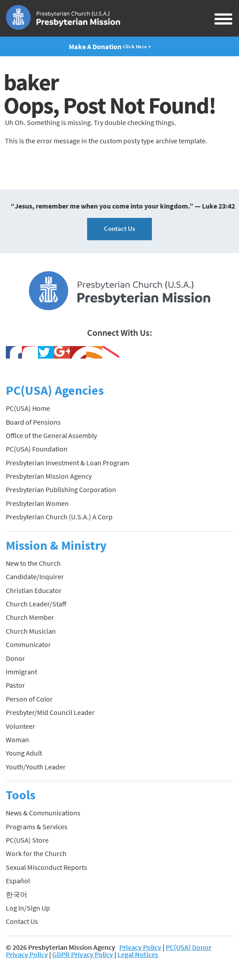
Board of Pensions (33, 422)
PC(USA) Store (27, 839)
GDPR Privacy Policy (82, 954)
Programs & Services (36, 826)
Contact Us (119, 228)
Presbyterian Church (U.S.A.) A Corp (59, 516)
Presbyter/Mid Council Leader (50, 712)
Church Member (30, 617)
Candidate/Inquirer (35, 576)
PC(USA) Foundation (36, 448)
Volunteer (20, 726)
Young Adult (24, 752)
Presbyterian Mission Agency (49, 476)
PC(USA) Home (28, 408)
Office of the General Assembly (51, 435)
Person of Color (29, 698)
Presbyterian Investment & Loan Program (67, 462)
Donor (15, 658)
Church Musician (31, 631)
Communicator (28, 644)
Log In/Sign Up (28, 907)
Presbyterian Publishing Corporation (61, 489)
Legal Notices (137, 954)
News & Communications (43, 812)
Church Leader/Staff (36, 603)
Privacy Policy (140, 947)
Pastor (15, 685)
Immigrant (21, 671)
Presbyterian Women (37, 503)
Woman (17, 739)
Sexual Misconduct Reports (46, 867)
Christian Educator (34, 590)
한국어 (16, 894)
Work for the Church (36, 853)
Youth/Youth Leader (36, 766)
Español (18, 880)
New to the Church (33, 563)
